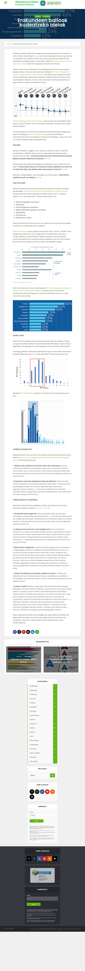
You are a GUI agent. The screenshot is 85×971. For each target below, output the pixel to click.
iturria (47, 158)
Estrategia (60, 929)
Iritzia (72, 929)
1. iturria (38, 508)
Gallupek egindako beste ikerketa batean (28, 121)
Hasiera (33, 929)
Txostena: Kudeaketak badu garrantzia (61, 660)
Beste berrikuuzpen (20, 231)
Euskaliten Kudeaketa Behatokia (46, 929)
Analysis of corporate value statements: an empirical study (45, 191)
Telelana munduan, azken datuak (23, 660)
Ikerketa (38, 20)
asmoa (37, 56)
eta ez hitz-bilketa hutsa (37, 134)
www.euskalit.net (35, 831)
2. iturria (45, 508)
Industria (69, 656)
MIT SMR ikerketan (27, 393)
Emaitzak (53, 656)
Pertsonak (46, 20)
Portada (8, 44)
